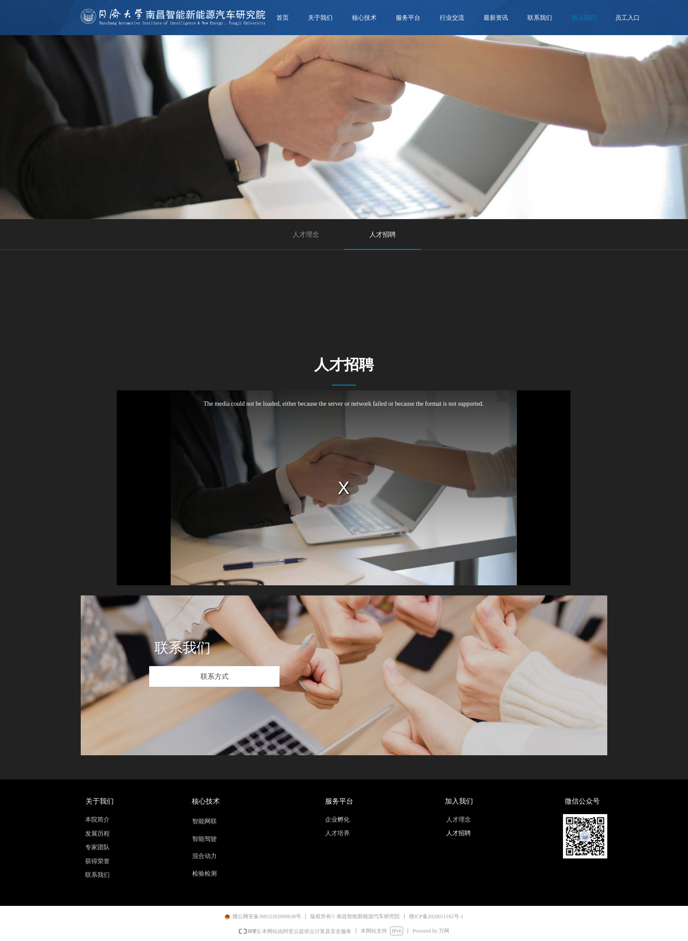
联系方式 (215, 676)
